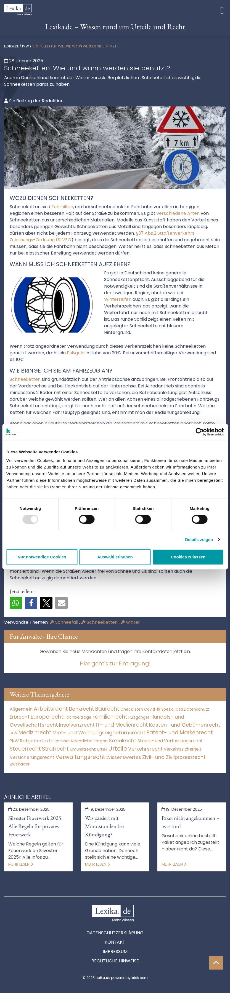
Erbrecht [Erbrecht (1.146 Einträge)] (20, 716)
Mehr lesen (20, 864)
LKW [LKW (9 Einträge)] (13, 733)
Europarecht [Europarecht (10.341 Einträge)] (47, 717)
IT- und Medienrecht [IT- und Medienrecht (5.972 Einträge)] (122, 725)
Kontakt (115, 942)
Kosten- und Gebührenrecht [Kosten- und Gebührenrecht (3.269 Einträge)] (184, 724)
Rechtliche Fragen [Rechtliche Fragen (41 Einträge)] (89, 741)
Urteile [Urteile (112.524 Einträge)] (117, 749)
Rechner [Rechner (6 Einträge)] (62, 741)
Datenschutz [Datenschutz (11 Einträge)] (196, 709)
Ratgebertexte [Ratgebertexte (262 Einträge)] (37, 741)
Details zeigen (199, 539)
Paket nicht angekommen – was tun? (191, 822)
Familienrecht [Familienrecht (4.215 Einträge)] (109, 717)
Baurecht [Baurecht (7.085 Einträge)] (107, 709)
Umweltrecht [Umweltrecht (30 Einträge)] (83, 749)
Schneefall (64, 622)
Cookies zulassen (188, 557)
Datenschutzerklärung (115, 933)
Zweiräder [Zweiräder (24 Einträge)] (20, 764)
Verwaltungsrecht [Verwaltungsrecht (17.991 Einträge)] (80, 757)
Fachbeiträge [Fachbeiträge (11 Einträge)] (78, 717)
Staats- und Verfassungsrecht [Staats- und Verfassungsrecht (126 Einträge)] (170, 741)
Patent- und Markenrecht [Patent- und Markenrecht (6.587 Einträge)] (180, 732)
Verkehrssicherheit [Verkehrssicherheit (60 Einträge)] (183, 749)
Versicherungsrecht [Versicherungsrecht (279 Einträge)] (32, 757)
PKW (25, 46)
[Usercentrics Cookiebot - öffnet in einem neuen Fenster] (199, 432)
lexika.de (11, 46)
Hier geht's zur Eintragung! (115, 663)
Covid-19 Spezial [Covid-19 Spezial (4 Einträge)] (159, 709)
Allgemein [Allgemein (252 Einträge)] (21, 709)
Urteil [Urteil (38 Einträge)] (102, 749)
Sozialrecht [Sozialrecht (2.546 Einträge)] (122, 740)
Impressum (115, 951)
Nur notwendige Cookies (42, 557)
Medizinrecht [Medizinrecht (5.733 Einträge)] (34, 732)
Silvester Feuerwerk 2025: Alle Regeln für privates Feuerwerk (35, 826)
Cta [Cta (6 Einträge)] (179, 709)
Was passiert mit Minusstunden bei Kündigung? (104, 826)
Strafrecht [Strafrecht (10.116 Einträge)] (55, 749)
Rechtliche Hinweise (115, 961)
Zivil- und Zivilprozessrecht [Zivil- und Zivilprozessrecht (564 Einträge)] (173, 757)
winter (130, 622)
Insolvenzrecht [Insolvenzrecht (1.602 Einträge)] (77, 724)
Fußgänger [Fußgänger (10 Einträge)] (138, 717)
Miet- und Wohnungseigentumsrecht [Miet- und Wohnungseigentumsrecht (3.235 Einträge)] (99, 732)
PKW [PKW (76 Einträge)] (14, 741)
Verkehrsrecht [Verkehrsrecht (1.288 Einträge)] (145, 748)
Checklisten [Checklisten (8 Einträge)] (131, 709)
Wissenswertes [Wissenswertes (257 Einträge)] (123, 757)
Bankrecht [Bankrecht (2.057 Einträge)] (81, 708)
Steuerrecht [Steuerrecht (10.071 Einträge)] (25, 749)
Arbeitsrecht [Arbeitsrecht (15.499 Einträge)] (51, 709)
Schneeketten (100, 622)
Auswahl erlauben (115, 557)
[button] (16, 603)
